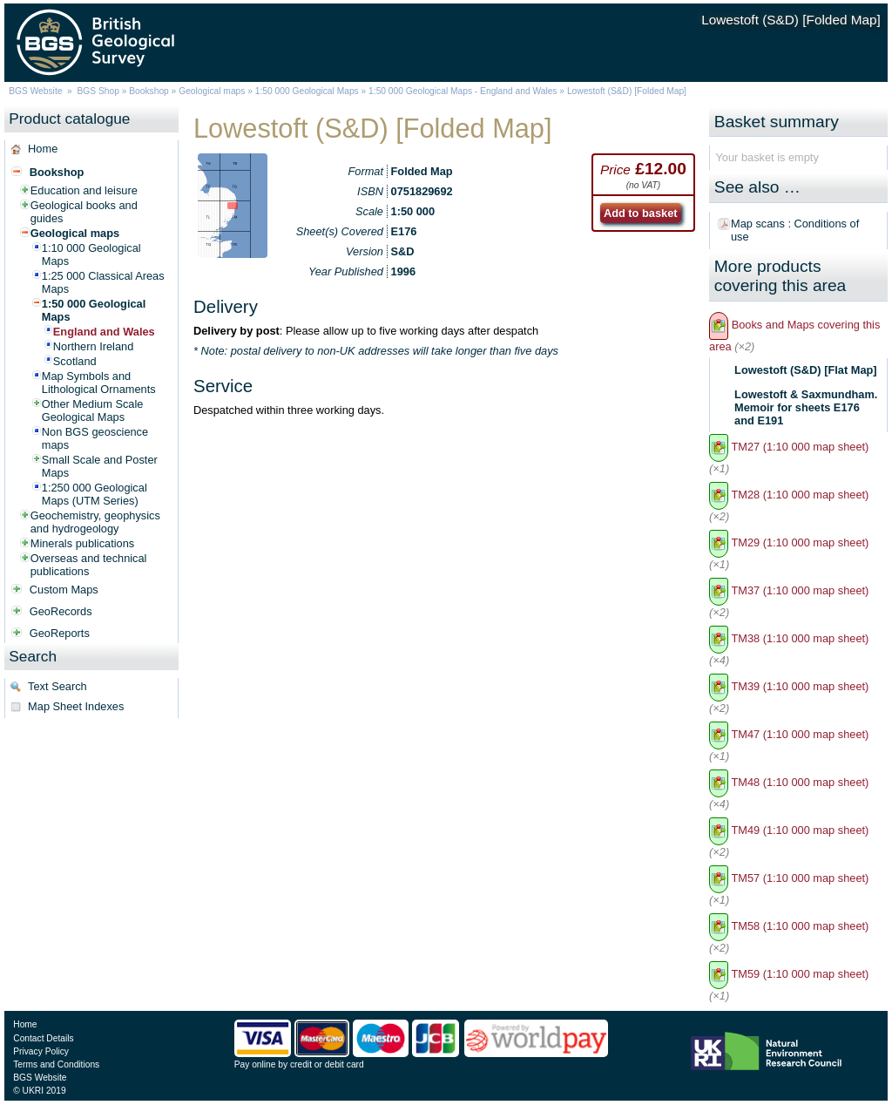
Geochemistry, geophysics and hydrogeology (95, 522)
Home (42, 148)
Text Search (57, 686)
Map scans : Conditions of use (795, 230)
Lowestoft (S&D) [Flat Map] (805, 369)
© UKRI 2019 (39, 1090)
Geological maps (212, 91)
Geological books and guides (84, 212)
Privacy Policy (41, 1051)
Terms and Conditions (56, 1064)
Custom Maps (64, 589)
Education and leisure (84, 190)
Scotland (75, 361)
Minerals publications (82, 543)
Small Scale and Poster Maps (100, 466)
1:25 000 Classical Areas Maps (103, 282)
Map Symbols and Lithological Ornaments (99, 382)
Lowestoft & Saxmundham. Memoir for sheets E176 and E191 (805, 407)
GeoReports (60, 633)
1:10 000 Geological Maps (91, 254)
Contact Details (43, 1038)
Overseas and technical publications (88, 565)
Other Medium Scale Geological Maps (93, 410)
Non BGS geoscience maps (95, 438)
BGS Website (35, 91)
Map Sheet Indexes (76, 706)
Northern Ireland (93, 346)
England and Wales (104, 331)
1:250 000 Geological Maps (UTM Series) (94, 494)
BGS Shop (98, 91)
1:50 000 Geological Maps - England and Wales (462, 91)
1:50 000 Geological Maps (307, 91)
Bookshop (149, 91)
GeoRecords (61, 611)
